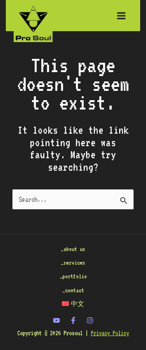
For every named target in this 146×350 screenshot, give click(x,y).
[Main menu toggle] (121, 16)
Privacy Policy (110, 333)
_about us (73, 249)
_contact (73, 290)
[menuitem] (73, 304)
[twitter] (56, 320)
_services (73, 262)
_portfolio (73, 276)
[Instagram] (89, 320)
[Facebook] (73, 320)
